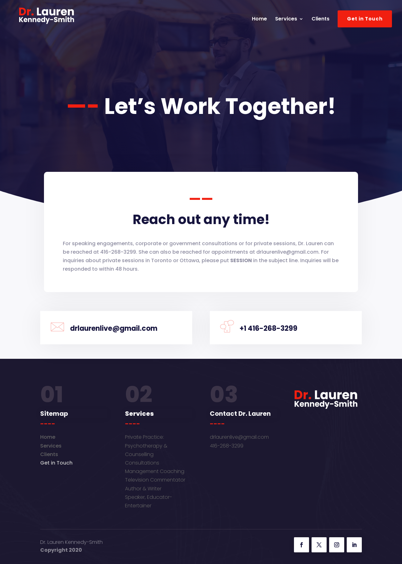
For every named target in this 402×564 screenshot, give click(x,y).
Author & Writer (143, 488)
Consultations (142, 462)
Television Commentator (155, 479)
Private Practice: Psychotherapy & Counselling (146, 445)
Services (286, 19)
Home (259, 19)
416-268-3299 (226, 445)
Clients (320, 19)
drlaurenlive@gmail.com (239, 437)
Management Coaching (154, 471)
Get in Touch (365, 19)
